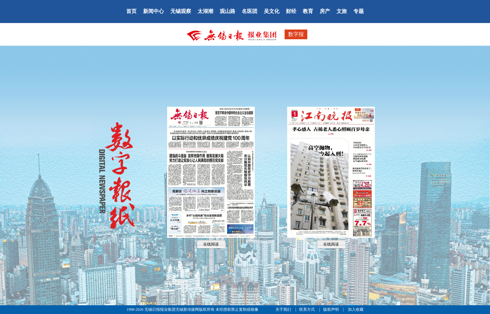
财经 (291, 11)
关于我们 (284, 309)
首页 (131, 11)
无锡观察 (180, 11)
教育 (308, 11)
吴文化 (271, 11)
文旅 (342, 11)
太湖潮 (205, 11)
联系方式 (307, 309)
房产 (325, 11)
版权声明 (331, 309)
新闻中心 (153, 11)
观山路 (227, 11)
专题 (358, 11)
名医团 (249, 11)
